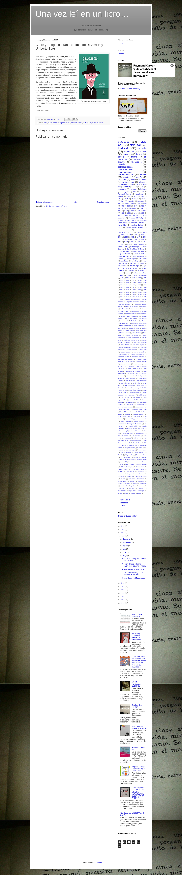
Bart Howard (142, 318)
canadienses (139, 474)
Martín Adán (142, 419)
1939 (144, 285)
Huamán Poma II (125, 364)
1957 (142, 235)
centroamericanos (141, 476)
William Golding (141, 464)
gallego (132, 481)
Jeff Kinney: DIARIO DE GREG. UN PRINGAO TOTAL (138, 636)
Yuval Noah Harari (137, 469)
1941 (121, 287)
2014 (119, 199)
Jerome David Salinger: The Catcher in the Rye (132, 574)
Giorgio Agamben (124, 256)
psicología (121, 488)
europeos (61, 123)
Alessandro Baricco (131, 215)
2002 (122, 206)
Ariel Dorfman (142, 313)
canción (141, 270)
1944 (127, 287)
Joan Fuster (124, 261)
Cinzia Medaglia (123, 251)
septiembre (127, 542)
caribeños (121, 476)
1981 (122, 213)
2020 (122, 244)
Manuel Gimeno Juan (139, 409)
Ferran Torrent (139, 254)
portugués (125, 192)
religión (131, 488)
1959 (121, 290)
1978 (119, 242)
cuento (143, 174)
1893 (127, 280)
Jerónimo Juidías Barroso (126, 378)
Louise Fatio (129, 404)
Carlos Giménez (134, 328)
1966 (127, 290)
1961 (132, 211)
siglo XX (93, 123)
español (139, 177)
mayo (125, 556)
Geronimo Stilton (123, 356)
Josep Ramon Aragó (133, 388)
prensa (141, 486)
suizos (133, 493)
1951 (122, 235)
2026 (123, 526)
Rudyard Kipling (130, 447)
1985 (133, 292)
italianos (74, 123)
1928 (144, 232)
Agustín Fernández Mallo (135, 301)
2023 (123, 536)
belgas (130, 474)
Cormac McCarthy (136, 218)
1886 (45, 123)
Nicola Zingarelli (131, 428)
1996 (135, 213)
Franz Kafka (125, 344)
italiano (68, 123)
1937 (139, 285)
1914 (133, 282)
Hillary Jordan (130, 361)
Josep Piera (140, 385)
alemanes (135, 199)
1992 (138, 242)
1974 (139, 290)
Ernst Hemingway (133, 337)
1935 (133, 285)
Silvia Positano (139, 452)
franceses (133, 189)
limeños (135, 483)
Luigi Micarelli (140, 404)
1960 (126, 211)
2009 (135, 187)
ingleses (143, 189)
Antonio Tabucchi (130, 313)
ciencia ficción (124, 230)
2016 (142, 187)
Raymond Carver (124, 194)
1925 (138, 232)
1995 (127, 294)
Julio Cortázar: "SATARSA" (137, 615)
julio (124, 549)
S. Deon (139, 447)
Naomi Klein (133, 426)
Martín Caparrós (125, 421)
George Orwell (122, 354)
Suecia (136, 457)
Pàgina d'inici (125, 500)
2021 (129, 244)
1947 (142, 208)
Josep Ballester (129, 385)
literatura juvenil (128, 182)
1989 (126, 242)
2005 (133, 180)
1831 (133, 278)
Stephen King (129, 455)
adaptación (122, 189)
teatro (135, 275)
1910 (127, 282)
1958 (144, 287)
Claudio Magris (129, 330)
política (133, 486)
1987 (132, 203)
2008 (134, 191)
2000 (144, 203)
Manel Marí (122, 225)
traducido (100, 123)
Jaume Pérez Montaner (133, 371)
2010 (142, 191)
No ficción (141, 428)
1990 (132, 242)
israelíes (127, 483)
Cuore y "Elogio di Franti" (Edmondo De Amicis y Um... (134, 565)
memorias (143, 483)
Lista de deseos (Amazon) (130, 89)
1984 (127, 292)
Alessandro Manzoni (131, 306)
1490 (121, 278)
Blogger (99, 862)
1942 (119, 203)
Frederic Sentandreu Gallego (127, 347)
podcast (143, 273)
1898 (139, 280)
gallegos (141, 481)
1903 (121, 282)
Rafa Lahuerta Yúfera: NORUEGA (139, 727)
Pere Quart (127, 438)
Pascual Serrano (136, 431)
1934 (127, 285)
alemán (143, 199)
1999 (139, 294)
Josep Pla (121, 388)
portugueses (122, 232)
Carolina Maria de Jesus (135, 249)
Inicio (75, 202)
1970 (133, 290)
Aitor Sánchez (139, 244)
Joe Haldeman (125, 383)
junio (125, 552)
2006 (135, 196)
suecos (126, 493)
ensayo (54, 123)
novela (80, 123)
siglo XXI (135, 144)
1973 (129, 239)
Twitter (122, 506)
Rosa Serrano (133, 445)
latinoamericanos (126, 169)
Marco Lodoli (136, 412)
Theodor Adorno (141, 459)
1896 (133, 280)
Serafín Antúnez (126, 452)
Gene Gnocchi (139, 352)
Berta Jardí (124, 321)
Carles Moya (134, 247)
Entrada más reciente (44, 202)
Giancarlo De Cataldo (125, 359)
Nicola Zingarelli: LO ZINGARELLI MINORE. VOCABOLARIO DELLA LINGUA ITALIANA (138, 793)
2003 (142, 213)
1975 (144, 290)
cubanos (131, 479)
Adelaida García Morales (132, 299)
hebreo (120, 483)
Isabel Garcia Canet (134, 368)
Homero (120, 258)
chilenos (122, 479)
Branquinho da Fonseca (138, 323)
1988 (144, 292)
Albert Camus (122, 247)
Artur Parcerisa (131, 318)
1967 (138, 237)
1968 (138, 211)
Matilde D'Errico (139, 421)
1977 (142, 239)
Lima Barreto (130, 402)
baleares (120, 474)
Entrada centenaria (132, 335)
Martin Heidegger (130, 419)
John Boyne (136, 261)
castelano (130, 476)
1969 (144, 237)
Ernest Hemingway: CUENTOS (136, 684)
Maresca (127, 414)
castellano (122, 164)
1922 (144, 282)
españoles (129, 152)
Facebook (124, 503)
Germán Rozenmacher (137, 354)
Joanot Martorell (141, 380)
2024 (123, 533)
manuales (131, 201)
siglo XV (132, 490)
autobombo (122, 208)
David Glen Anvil (141, 330)
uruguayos (142, 275)
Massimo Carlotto (137, 225)
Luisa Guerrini (140, 407)
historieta (139, 230)
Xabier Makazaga (126, 467)
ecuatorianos (122, 481)
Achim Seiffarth (136, 297)
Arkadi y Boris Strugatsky (129, 316)
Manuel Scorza (124, 412)
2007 (135, 206)
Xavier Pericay (123, 469)
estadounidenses (126, 167)
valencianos (136, 162)
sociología (141, 490)
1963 (50, 123)
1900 (144, 280)
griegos (128, 273)
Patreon (121, 54)
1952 (129, 235)
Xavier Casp (140, 467)
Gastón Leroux (125, 352)
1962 (119, 237)
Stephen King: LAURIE (137, 706)
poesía (121, 157)
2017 (119, 215)
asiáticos (141, 471)
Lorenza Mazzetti (137, 223)
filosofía (127, 187)
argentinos (127, 177)
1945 (133, 287)
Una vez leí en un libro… (82, 14)
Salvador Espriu (131, 450)
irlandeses (132, 208)
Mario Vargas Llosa (124, 416)
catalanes (142, 180)
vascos (139, 493)
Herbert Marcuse (138, 256)
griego (120, 273)
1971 (144, 211)
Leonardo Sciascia (137, 263)
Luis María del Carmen (125, 407)
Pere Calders (136, 436)
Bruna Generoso (139, 325)
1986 (139, 292)
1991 (121, 294)
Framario (128, 342)
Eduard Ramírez (138, 251)
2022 (127, 297)
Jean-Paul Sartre (133, 373)
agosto (125, 546)
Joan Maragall (129, 380)
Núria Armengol (123, 431)
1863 (139, 278)
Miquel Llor (122, 266)
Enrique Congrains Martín (127, 220)
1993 (129, 213)
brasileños (139, 194)
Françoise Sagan (138, 344)
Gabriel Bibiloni (131, 349)
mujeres (126, 154)
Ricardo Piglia (134, 266)
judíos (136, 273)
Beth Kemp (134, 321)
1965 (132, 237)
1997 (133, 294)
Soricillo (120, 455)
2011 (144, 242)
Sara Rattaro (142, 450)
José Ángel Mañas (135, 390)
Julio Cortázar (124, 397)
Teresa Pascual (129, 459)
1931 (121, 285)
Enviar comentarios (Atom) (56, 206)
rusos (128, 275)
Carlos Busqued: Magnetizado (133, 578)
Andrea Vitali (124, 309)
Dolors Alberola (125, 333)
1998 (138, 203)
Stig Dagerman (125, 457)
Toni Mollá (123, 462)
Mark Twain (136, 416)
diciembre (127, 539)
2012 (142, 196)
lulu (121, 44)
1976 (135, 239)
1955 (119, 211)
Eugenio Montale (124, 254)
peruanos (140, 201)
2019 (138, 184)
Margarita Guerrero (138, 414)
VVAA (120, 227)
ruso (121, 275)
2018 (126, 199)
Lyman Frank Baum (124, 409)
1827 (127, 278)
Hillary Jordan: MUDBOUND (133, 569)
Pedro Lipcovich (128, 433)
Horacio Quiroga (141, 361)
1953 (139, 287)
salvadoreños (122, 490)
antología (131, 270)
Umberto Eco (134, 462)
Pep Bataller (140, 433)
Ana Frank (143, 306)
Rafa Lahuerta (135, 440)
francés (120, 196)
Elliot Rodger (136, 333)
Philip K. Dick (137, 438)
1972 (122, 239)
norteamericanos (125, 174)
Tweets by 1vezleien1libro (127, 516)
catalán (143, 152)
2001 (144, 294)
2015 (121, 297)
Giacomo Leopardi (138, 356)
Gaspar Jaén (142, 349)
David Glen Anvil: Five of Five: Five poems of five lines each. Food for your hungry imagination (139, 662)
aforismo (120, 471)
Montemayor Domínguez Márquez (129, 424)
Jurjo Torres (136, 397)
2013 (142, 206)
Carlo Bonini (122, 328)
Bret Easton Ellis (125, 325)
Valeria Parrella (129, 464)
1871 (144, 278)
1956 (135, 235)
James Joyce (131, 258)
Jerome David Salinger (135, 376)
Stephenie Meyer (141, 455)
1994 (128, 196)
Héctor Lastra (138, 364)
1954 (126, 203)
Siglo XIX (86, 123)
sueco (120, 493)
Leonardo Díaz (134, 400)
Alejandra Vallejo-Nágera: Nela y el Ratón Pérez (138, 769)
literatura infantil (127, 184)
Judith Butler (142, 395)
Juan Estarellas (134, 392)
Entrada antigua (103, 202)
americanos (130, 471)
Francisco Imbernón (140, 342)
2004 (129, 206)
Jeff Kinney (142, 258)
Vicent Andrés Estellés (134, 227)
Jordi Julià (136, 383)
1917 (139, 282)
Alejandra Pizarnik (124, 304)
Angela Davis (135, 309)
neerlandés (124, 486)
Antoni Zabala (135, 311)
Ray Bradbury (137, 443)
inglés (139, 154)
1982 (121, 292)
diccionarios (140, 479)
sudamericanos (125, 172)
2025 (123, 529)
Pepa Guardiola (123, 436)
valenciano (122, 180)
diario (122, 201)
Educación (142, 182)
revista (141, 488)
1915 (131, 232)
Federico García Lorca (131, 340)
